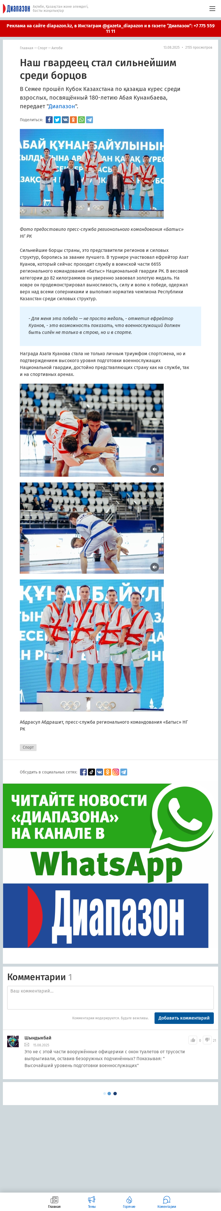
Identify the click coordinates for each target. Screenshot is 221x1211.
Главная (26, 48)
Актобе (57, 48)
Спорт (42, 48)
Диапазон (62, 106)
